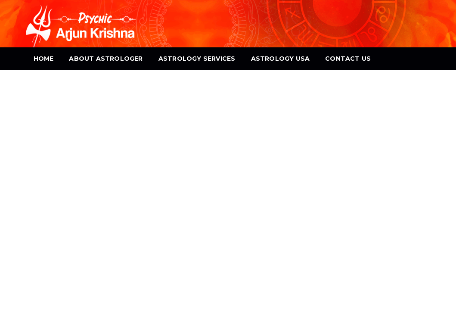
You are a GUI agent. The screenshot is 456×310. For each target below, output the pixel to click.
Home (44, 58)
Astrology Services (197, 58)
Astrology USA (280, 58)
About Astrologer (106, 58)
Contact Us (348, 58)
